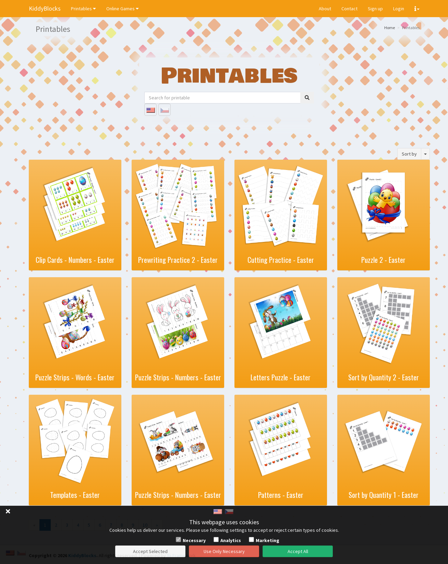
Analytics (230, 540)
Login (398, 8)
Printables (83, 8)
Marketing (267, 540)
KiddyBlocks (45, 8)
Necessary (194, 540)
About (325, 8)
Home (389, 27)
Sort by (409, 154)
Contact (349, 8)
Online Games (122, 8)
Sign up (375, 8)
